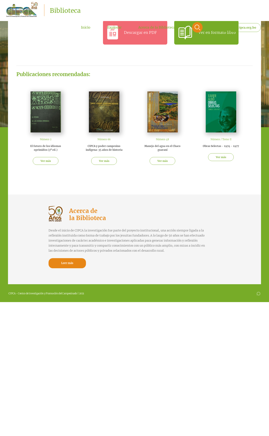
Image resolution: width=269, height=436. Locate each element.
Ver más (46, 161)
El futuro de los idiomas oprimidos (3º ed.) (45, 147)
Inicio (85, 27)
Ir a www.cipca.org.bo (240, 27)
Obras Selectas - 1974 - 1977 (221, 146)
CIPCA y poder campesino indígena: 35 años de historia (104, 147)
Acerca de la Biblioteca (156, 27)
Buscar (197, 27)
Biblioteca (65, 11)
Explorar (114, 27)
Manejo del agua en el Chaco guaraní (162, 147)
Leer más (67, 263)
